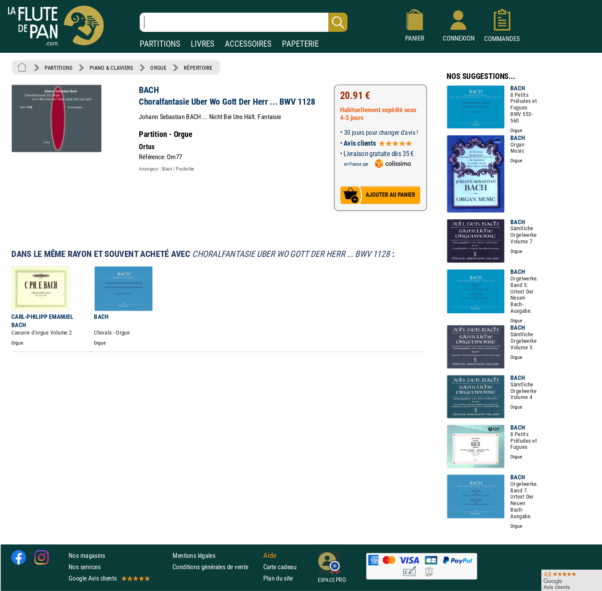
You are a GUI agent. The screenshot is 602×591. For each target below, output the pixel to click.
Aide (269, 555)
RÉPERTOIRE (198, 67)
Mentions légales (193, 555)
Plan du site (278, 578)
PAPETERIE (300, 44)
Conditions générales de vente (215, 567)
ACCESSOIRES (248, 44)
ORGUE (158, 67)
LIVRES (202, 44)
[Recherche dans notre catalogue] (243, 22)
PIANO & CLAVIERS (111, 67)
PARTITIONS (160, 44)
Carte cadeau (279, 567)
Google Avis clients (109, 578)
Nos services (84, 567)
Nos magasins (87, 555)
